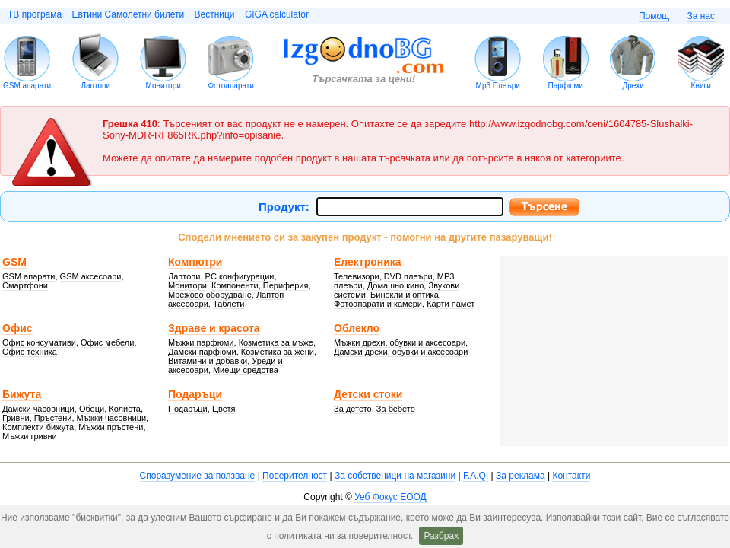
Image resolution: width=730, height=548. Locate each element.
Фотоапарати (231, 85)
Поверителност (294, 475)
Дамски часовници (38, 408)
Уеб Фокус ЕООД (390, 497)
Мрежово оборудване (210, 294)
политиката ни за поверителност (342, 535)
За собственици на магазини (395, 475)
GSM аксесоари (91, 276)
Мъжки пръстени (110, 427)
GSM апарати (27, 85)
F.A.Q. (475, 475)
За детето (353, 408)
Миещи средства (245, 369)
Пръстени (53, 417)
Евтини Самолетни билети (128, 14)
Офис (17, 328)
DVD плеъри (408, 276)
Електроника (368, 262)
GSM (14, 262)
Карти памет (450, 303)
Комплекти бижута (38, 427)
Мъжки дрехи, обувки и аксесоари (399, 342)
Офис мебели (107, 342)
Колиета (125, 408)
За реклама (520, 475)
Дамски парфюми (202, 351)
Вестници (214, 14)
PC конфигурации (240, 276)
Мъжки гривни (29, 436)
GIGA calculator (277, 14)
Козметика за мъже (276, 342)
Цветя (224, 408)
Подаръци (195, 394)
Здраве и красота (214, 328)
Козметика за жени (277, 351)
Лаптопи (95, 85)
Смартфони (25, 285)
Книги (701, 85)
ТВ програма (35, 14)
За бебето (395, 408)
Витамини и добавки (207, 360)
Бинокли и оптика (404, 294)
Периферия (286, 285)
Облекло (356, 328)
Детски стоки (368, 394)
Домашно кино (395, 285)
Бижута (21, 394)
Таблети (229, 303)
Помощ (654, 16)
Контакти (571, 475)
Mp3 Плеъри (498, 85)
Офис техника (29, 351)
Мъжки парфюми (201, 342)
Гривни (16, 417)
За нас (701, 16)
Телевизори (356, 276)
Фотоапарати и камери (378, 303)
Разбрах (441, 535)
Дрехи (633, 85)
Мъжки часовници (112, 417)
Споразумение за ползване (198, 475)
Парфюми (565, 85)
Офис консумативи (39, 342)
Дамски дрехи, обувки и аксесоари (401, 351)
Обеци (91, 408)
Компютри (195, 262)
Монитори (163, 85)
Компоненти (235, 285)
